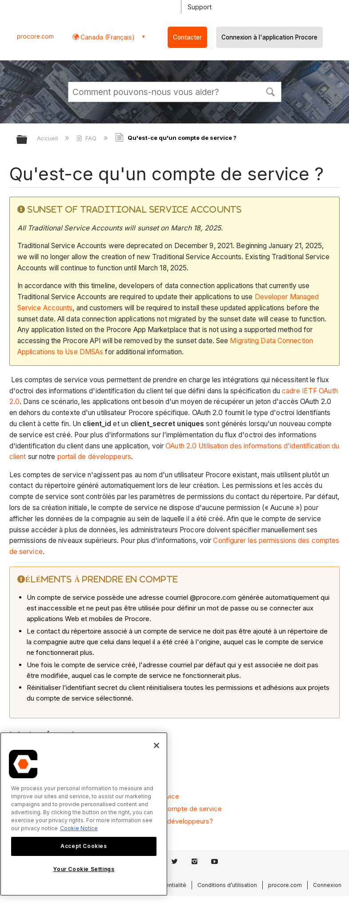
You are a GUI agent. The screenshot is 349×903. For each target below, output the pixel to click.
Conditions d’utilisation (227, 885)
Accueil (48, 138)
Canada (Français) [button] (107, 37)
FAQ (87, 138)
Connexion (327, 885)
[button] (270, 91)
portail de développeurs (94, 456)
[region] (84, 814)
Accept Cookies (83, 846)
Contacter (187, 37)
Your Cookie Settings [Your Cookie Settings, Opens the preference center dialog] (83, 869)
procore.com (35, 36)
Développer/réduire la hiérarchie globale (27, 140)
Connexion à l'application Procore (269, 37)
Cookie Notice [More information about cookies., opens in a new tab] (79, 828)
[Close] (156, 745)
